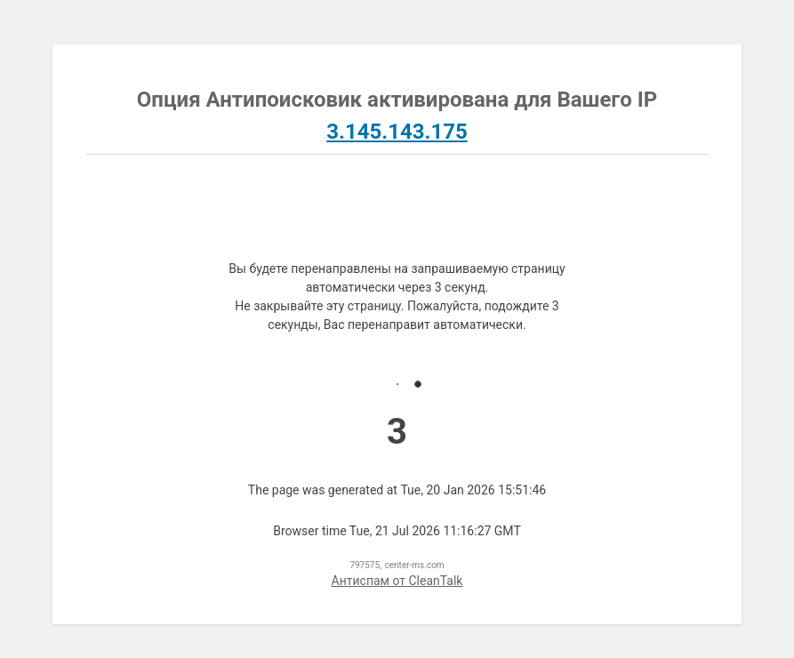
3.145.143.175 (397, 131)
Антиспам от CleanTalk (397, 581)
